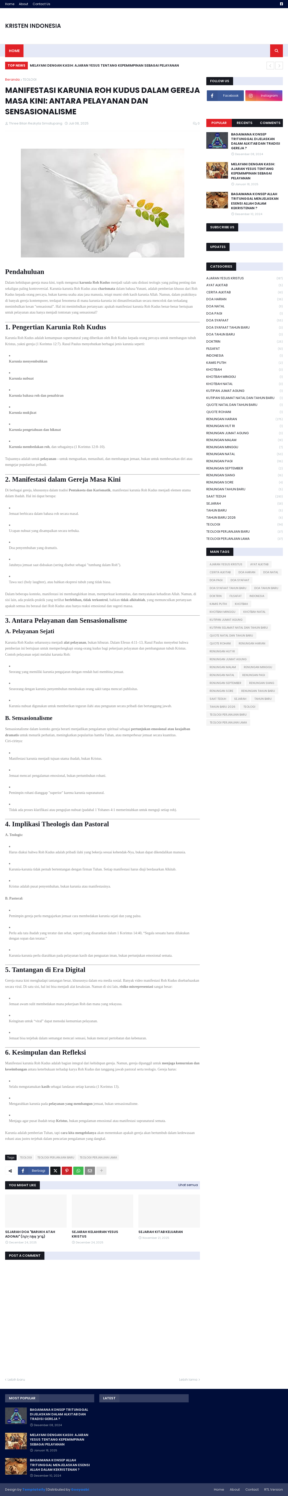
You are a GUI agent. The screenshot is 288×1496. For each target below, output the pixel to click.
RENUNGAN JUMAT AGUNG (244, 433)
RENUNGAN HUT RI (244, 426)
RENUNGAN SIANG (244, 475)
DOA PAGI (244, 313)
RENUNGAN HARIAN (244, 419)
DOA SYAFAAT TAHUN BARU (244, 327)
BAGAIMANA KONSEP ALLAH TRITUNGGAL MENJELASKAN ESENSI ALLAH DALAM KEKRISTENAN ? (255, 201)
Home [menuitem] (14, 50)
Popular (219, 122)
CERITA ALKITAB (244, 292)
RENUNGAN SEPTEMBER (244, 468)
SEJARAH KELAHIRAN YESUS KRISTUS (95, 1234)
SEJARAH (244, 503)
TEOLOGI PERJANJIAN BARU (55, 1157)
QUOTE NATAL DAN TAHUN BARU (244, 405)
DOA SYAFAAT (244, 320)
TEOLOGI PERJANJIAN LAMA (98, 1157)
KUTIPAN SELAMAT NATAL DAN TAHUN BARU (244, 398)
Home (9, 4)
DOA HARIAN (244, 299)
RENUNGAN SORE (244, 482)
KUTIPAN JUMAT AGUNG (244, 391)
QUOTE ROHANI (244, 412)
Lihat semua (188, 1185)
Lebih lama (188, 1379)
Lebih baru (16, 1379)
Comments (270, 122)
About (23, 4)
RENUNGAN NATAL (244, 454)
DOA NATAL (244, 306)
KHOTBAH (244, 369)
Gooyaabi (80, 1489)
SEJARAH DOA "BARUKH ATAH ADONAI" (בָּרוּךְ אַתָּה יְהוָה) (30, 1234)
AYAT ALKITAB (244, 285)
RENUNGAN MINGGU (244, 447)
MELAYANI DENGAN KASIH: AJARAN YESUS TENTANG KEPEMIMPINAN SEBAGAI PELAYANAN (104, 65)
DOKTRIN (244, 341)
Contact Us (41, 4)
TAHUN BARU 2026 (244, 517)
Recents (245, 122)
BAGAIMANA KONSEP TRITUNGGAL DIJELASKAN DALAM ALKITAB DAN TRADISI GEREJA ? (255, 141)
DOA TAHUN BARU (244, 334)
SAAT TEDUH (244, 496)
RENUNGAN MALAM (244, 440)
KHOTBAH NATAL (244, 384)
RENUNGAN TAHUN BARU (244, 489)
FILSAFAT (244, 349)
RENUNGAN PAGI (244, 461)
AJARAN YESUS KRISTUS (244, 278)
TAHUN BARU (244, 510)
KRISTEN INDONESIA (33, 26)
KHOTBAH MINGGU (244, 377)
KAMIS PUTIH (244, 363)
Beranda (12, 79)
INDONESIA (244, 355)
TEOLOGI (30, 79)
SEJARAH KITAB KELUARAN (160, 1232)
